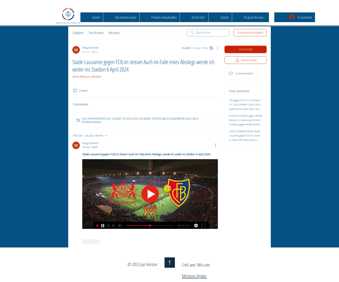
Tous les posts (96, 32)
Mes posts (114, 32)
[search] (208, 32)
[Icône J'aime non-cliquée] (75, 90)
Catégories (78, 32)
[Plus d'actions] (215, 48)
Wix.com (203, 265)
